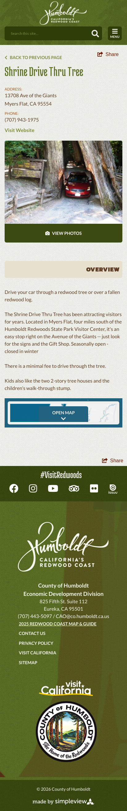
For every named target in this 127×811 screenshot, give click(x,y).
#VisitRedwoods (61, 475)
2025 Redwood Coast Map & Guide (57, 623)
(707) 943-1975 (22, 120)
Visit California (37, 652)
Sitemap (28, 662)
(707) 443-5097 (35, 616)
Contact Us (32, 633)
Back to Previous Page (33, 57)
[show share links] (108, 54)
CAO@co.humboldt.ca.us (82, 616)
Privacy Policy (36, 643)
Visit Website (19, 130)
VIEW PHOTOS (63, 233)
